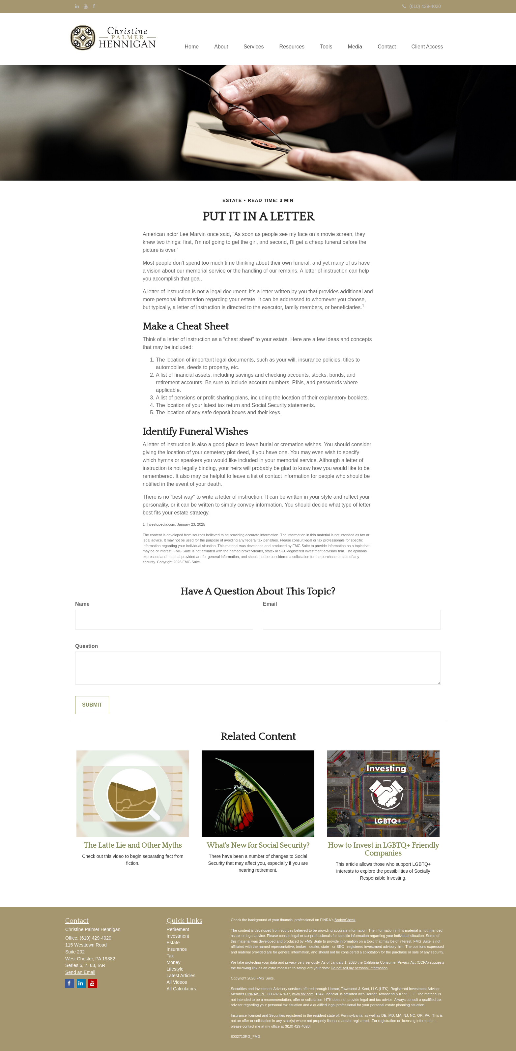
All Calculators (181, 988)
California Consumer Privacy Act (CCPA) (396, 962)
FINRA (250, 994)
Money (174, 962)
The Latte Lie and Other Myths (133, 845)
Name (82, 604)
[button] (215, 39)
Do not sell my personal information (359, 968)
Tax (170, 955)
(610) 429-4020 (421, 6)
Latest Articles (181, 975)
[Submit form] (92, 705)
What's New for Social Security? (258, 845)
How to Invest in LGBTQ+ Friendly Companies (383, 849)
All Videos (177, 982)
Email (270, 604)
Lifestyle (175, 969)
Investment (178, 936)
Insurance (177, 949)
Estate (173, 942)
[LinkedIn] (77, 6)
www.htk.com (302, 994)
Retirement (178, 929)
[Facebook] (94, 6)
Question (86, 646)
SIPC (261, 994)
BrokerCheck (345, 920)
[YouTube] (86, 6)
